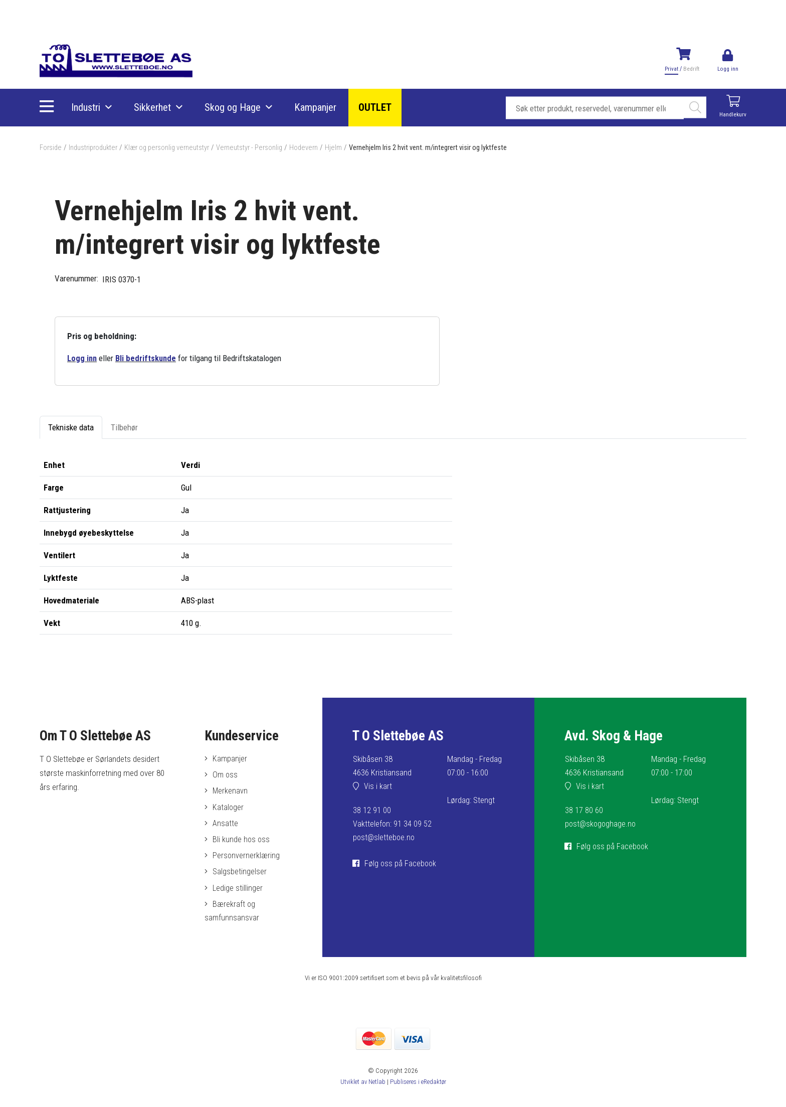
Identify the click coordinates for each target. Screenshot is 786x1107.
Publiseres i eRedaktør (419, 1087)
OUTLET (375, 108)
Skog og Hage (234, 108)
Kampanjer (316, 108)
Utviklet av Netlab (360, 1087)
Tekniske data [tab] (71, 428)
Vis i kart (378, 787)
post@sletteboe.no (385, 838)
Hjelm (344, 147)
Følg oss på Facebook (401, 864)
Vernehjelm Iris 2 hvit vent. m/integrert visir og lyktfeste (445, 147)
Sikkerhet (153, 108)
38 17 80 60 (584, 811)
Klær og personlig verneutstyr (173, 147)
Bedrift (690, 68)
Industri (86, 108)
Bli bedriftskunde (147, 358)
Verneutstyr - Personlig (259, 147)
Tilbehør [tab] (124, 428)
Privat (670, 68)
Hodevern (314, 147)
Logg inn (82, 358)
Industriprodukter (96, 147)
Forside (51, 147)
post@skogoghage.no (601, 824)
